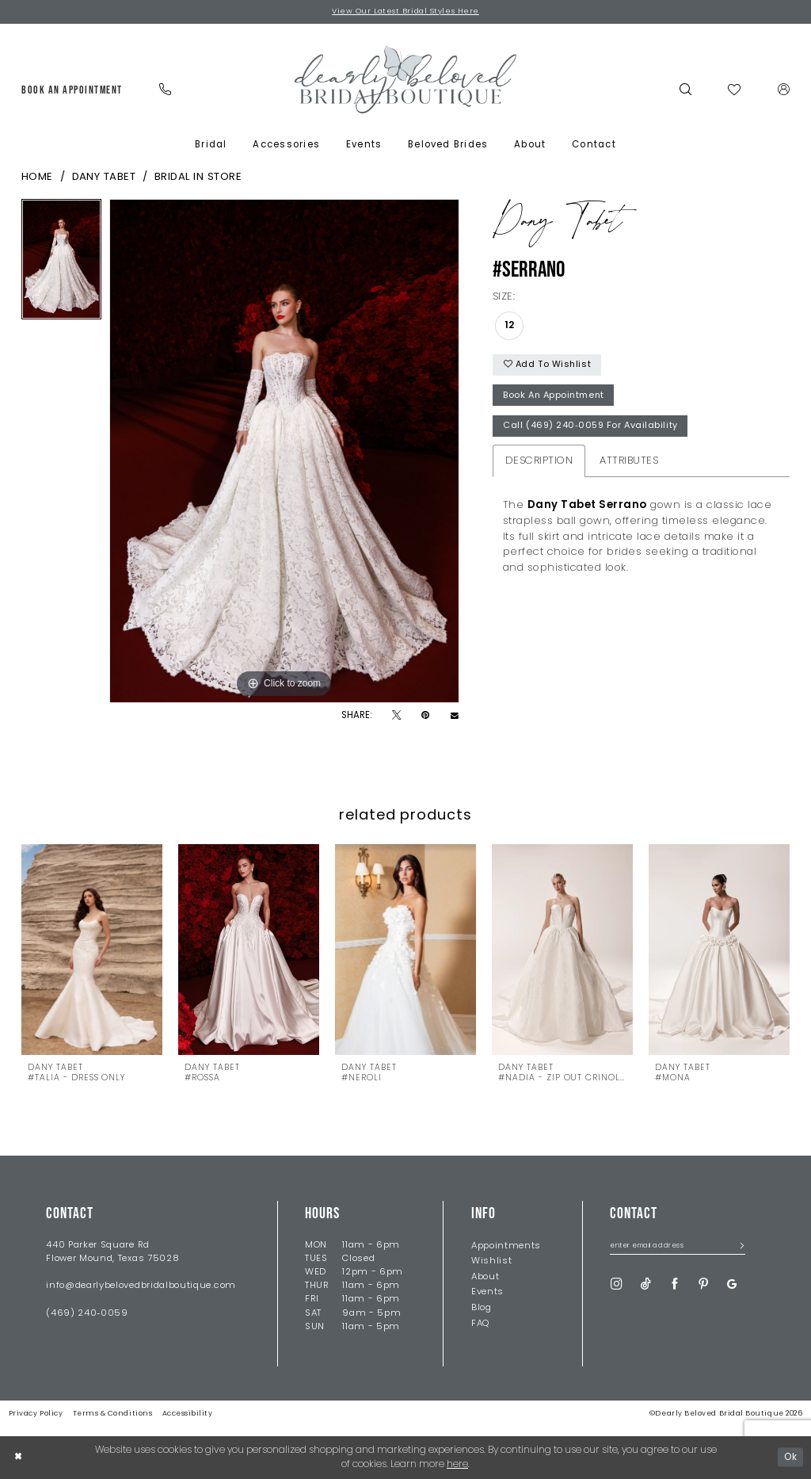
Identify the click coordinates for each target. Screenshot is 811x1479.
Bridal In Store (198, 178)
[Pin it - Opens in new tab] (425, 716)
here (457, 1464)
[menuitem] (72, 90)
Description (539, 465)
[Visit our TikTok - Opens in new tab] (646, 1285)
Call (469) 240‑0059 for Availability (592, 430)
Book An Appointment (557, 398)
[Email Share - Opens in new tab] (454, 716)
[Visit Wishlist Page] (735, 90)
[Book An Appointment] (72, 90)
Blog (481, 1308)
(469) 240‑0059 (87, 1313)
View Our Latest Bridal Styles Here (406, 11)
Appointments (506, 1246)
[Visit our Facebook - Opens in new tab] (675, 1285)
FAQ (480, 1323)
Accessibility (187, 1414)
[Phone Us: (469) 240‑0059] (165, 90)
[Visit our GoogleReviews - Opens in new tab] (732, 1285)
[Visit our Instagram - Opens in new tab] (616, 1285)
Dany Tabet (104, 178)
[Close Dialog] (19, 1458)
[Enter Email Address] (677, 1248)
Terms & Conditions (113, 1414)
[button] (784, 90)
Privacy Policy (36, 1414)
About (485, 1277)
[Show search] (685, 90)
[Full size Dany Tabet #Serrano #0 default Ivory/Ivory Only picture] (284, 451)
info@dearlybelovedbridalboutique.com (141, 1286)
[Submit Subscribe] (738, 1247)
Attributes (629, 465)
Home (37, 178)
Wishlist (491, 1262)
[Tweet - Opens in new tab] (396, 716)
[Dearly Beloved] (405, 80)
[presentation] (91, 950)
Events (487, 1292)
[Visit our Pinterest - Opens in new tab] (703, 1285)
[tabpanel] (61, 263)
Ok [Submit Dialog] (790, 1457)
